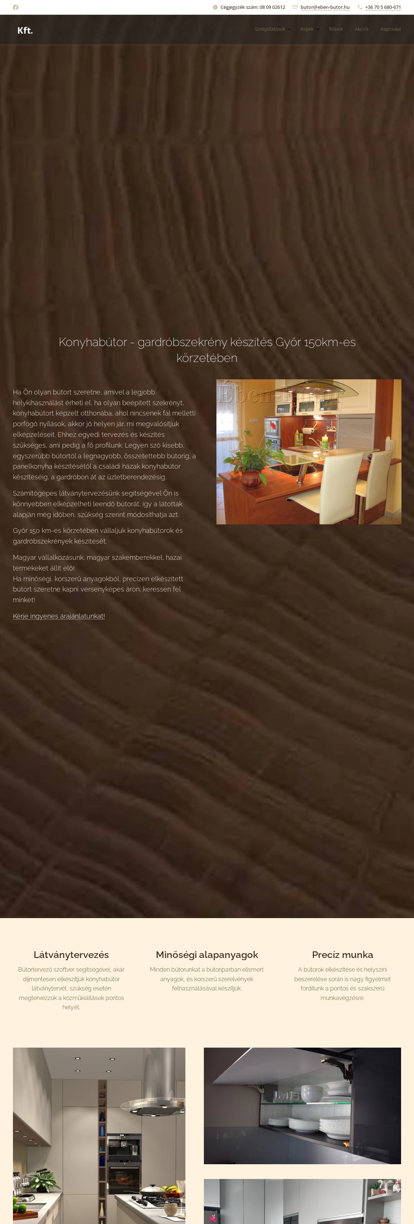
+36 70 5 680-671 (383, 7)
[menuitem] (337, 30)
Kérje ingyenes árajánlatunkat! (59, 616)
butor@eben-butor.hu (325, 7)
